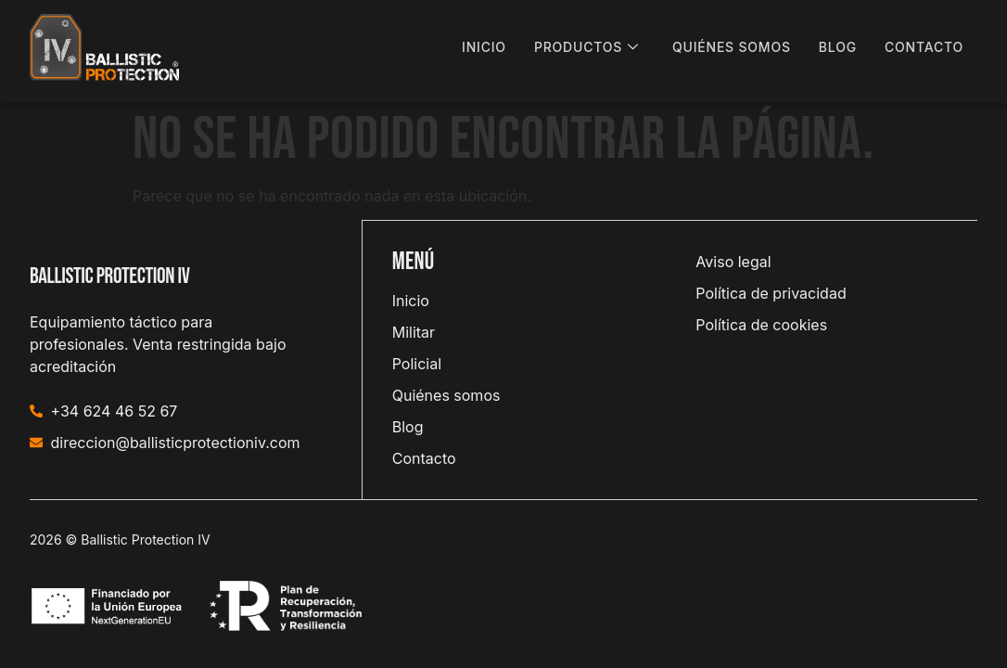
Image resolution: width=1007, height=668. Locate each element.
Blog (838, 47)
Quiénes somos (731, 47)
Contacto (924, 47)
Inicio (484, 47)
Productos (586, 47)
